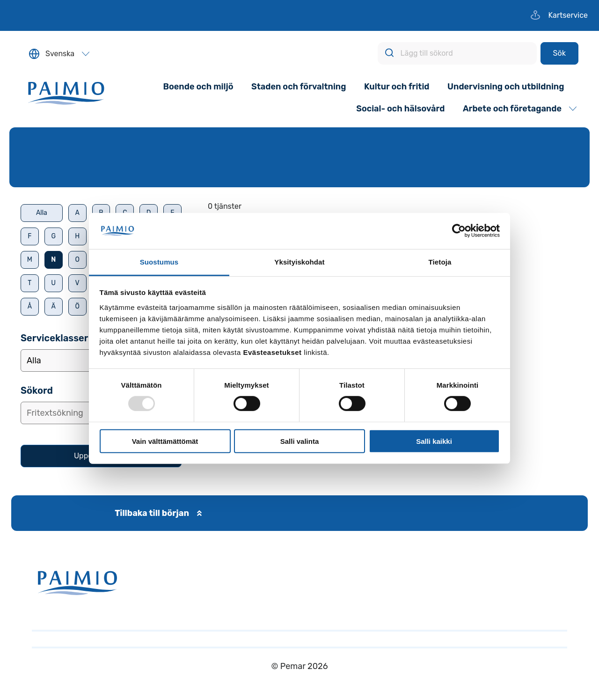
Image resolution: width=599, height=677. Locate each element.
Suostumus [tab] (159, 262)
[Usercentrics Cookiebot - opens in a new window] (459, 231)
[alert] (399, 206)
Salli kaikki (434, 441)
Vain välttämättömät (165, 441)
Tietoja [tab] (440, 262)
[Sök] (559, 53)
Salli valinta (299, 441)
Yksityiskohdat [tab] (299, 262)
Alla (41, 213)
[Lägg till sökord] (457, 53)
